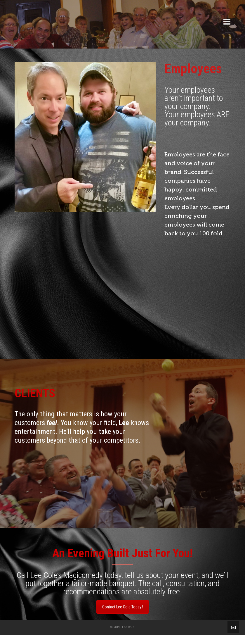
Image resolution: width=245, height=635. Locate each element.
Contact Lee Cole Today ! (122, 607)
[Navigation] (226, 22)
